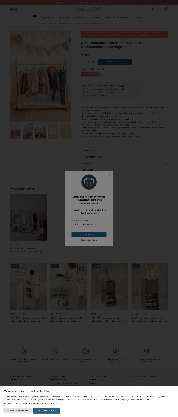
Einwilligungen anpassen (17, 410)
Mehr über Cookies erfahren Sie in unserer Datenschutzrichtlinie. (30, 403)
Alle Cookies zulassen (46, 410)
